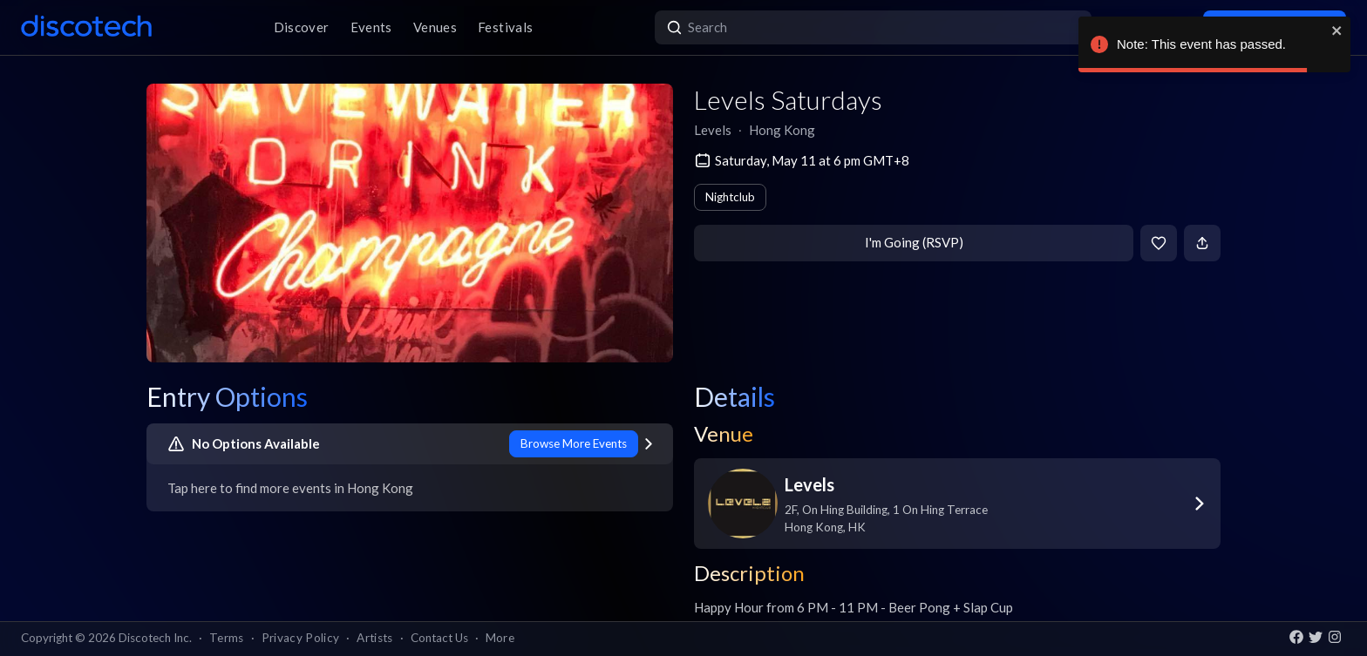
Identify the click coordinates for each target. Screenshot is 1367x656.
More (500, 638)
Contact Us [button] (439, 638)
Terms (226, 638)
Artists (374, 638)
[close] (1337, 30)
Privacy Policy (301, 638)
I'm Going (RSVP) (914, 242)
